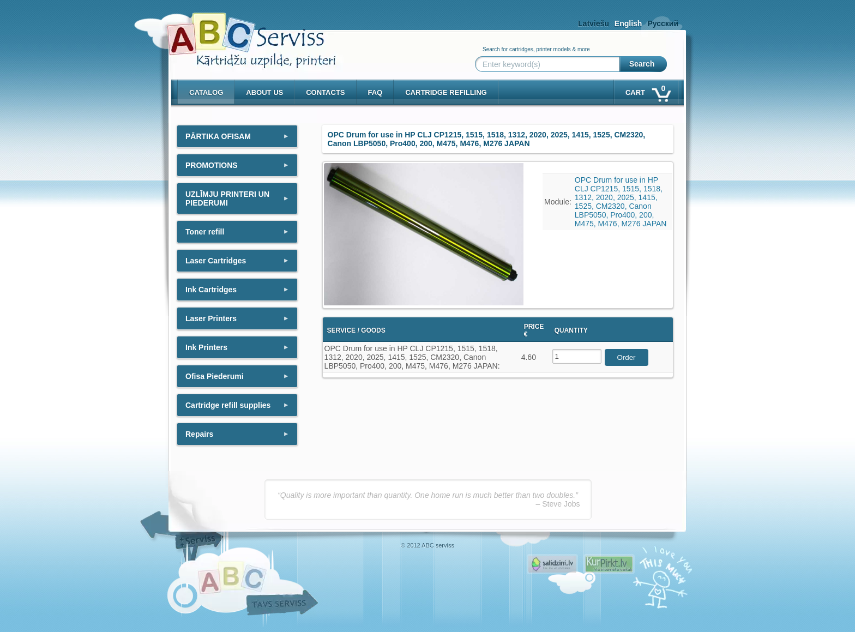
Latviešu (593, 23)
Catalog (206, 92)
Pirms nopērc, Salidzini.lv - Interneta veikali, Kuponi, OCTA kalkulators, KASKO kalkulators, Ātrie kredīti (552, 564)
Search (642, 63)
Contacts (325, 92)
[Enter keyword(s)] (550, 64)
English (628, 23)
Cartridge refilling (446, 92)
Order (626, 357)
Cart (647, 90)
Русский (662, 23)
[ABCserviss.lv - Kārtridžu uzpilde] (241, 33)
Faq (375, 92)
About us (264, 92)
